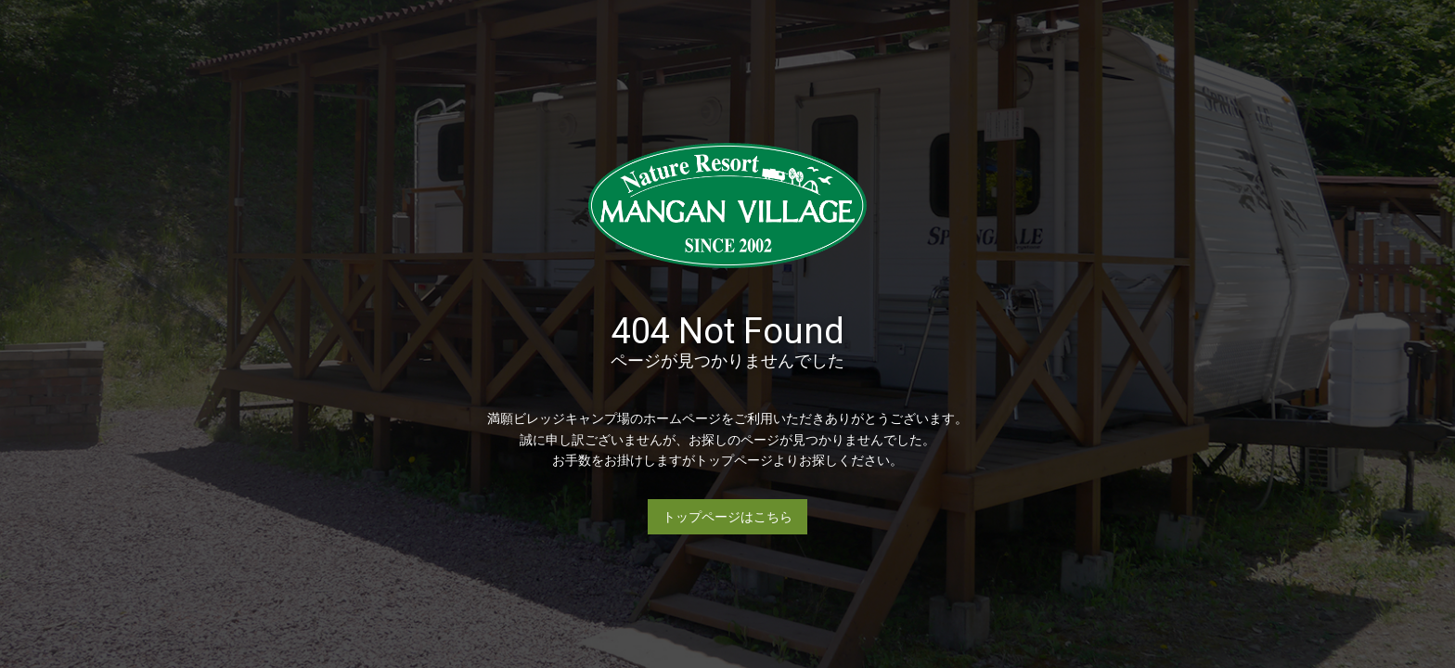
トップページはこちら (727, 516)
